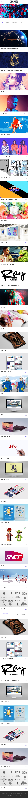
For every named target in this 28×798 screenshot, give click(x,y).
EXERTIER (4, 221)
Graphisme (14, 22)
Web (2, 26)
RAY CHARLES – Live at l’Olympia (10, 285)
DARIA (3, 307)
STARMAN (4, 113)
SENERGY (4, 587)
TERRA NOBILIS (5, 436)
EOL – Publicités (5, 522)
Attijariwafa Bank (5, 178)
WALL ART (4, 242)
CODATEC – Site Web (7, 372)
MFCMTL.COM (5, 479)
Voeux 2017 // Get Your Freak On (9, 199)
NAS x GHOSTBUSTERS (7, 264)
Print (21, 22)
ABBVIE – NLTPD (5, 135)
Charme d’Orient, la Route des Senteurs (11, 70)
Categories (5, 613)
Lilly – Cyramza (5, 458)
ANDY (2, 91)
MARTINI (3, 350)
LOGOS (3, 609)
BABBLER (3, 501)
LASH (2, 329)
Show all (21, 614)
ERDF (2, 393)
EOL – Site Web (5, 415)
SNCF (2, 566)
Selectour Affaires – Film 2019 (9, 48)
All (2, 22)
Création (7, 22)
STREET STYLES (5, 156)
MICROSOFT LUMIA (6, 544)
